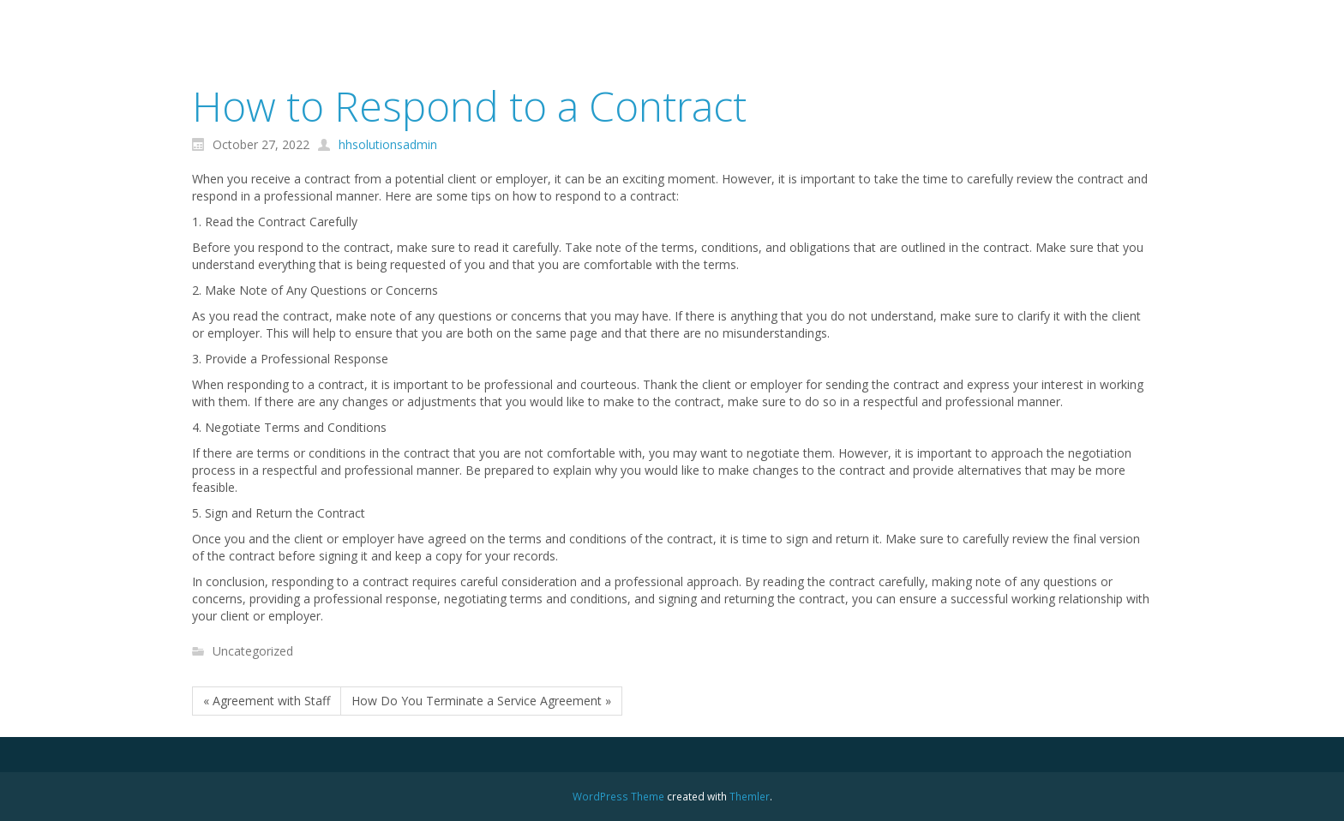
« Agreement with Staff (266, 700)
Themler (749, 796)
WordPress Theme (618, 796)
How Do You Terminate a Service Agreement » (481, 700)
